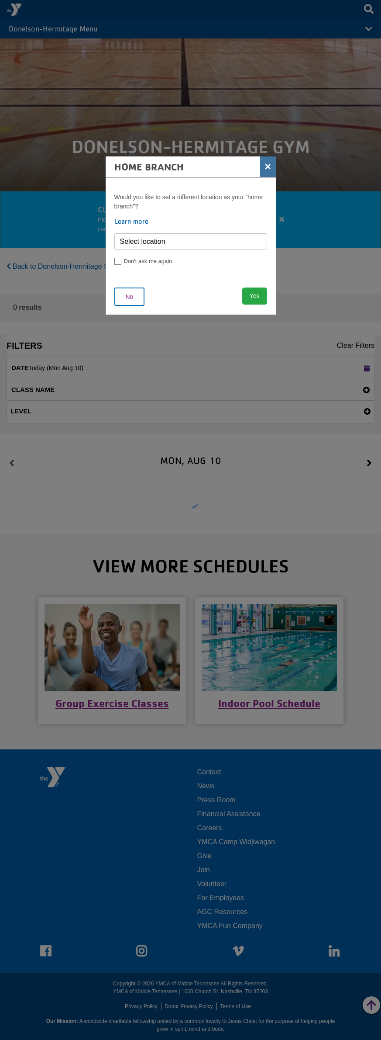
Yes (255, 295)
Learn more (131, 221)
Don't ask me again (148, 261)
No (130, 296)
